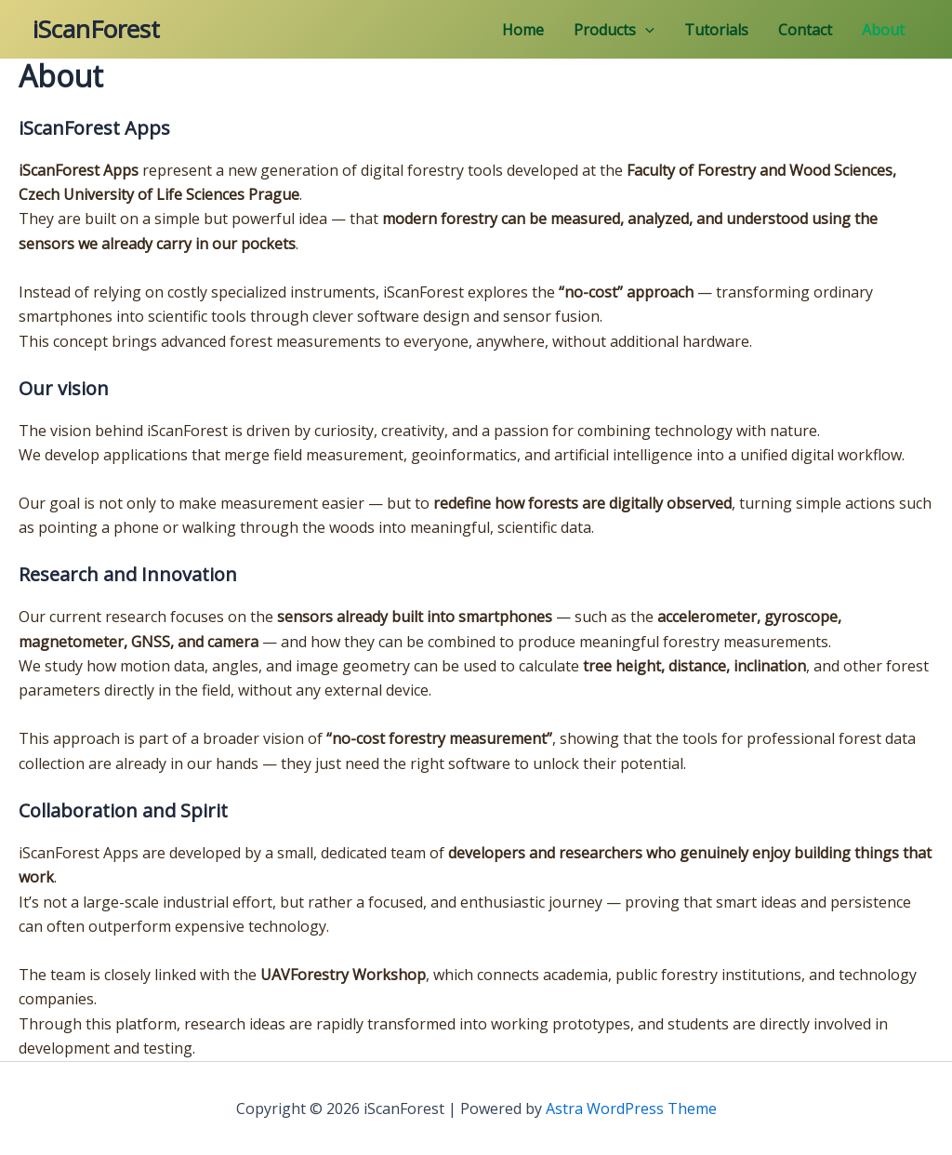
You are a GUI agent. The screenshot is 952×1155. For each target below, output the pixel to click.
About (883, 30)
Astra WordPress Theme (631, 1108)
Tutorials (716, 30)
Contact (805, 30)
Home (523, 30)
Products (614, 30)
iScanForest (96, 29)
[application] (645, 30)
